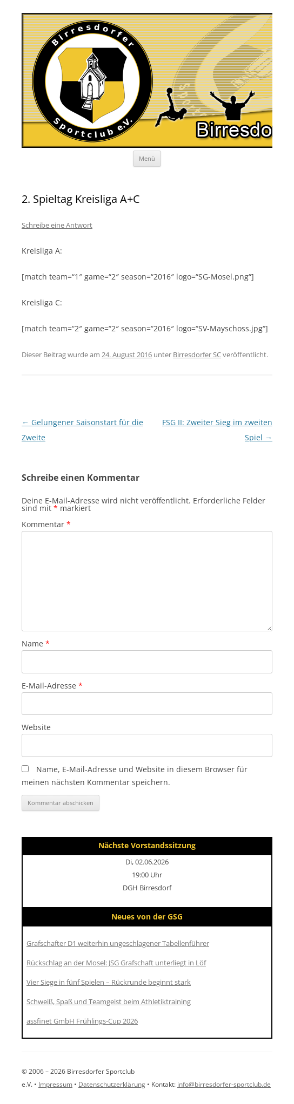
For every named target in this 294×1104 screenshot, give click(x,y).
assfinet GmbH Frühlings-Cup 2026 (82, 1021)
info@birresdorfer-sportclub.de (224, 1084)
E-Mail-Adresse (52, 685)
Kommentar (46, 524)
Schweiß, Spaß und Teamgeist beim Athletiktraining (108, 1001)
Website (36, 727)
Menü (147, 158)
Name (36, 643)
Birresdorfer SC (197, 354)
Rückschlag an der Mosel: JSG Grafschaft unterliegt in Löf (116, 962)
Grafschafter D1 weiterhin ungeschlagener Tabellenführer (117, 943)
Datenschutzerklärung (111, 1084)
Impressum (55, 1084)
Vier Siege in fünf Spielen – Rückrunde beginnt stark (108, 982)
